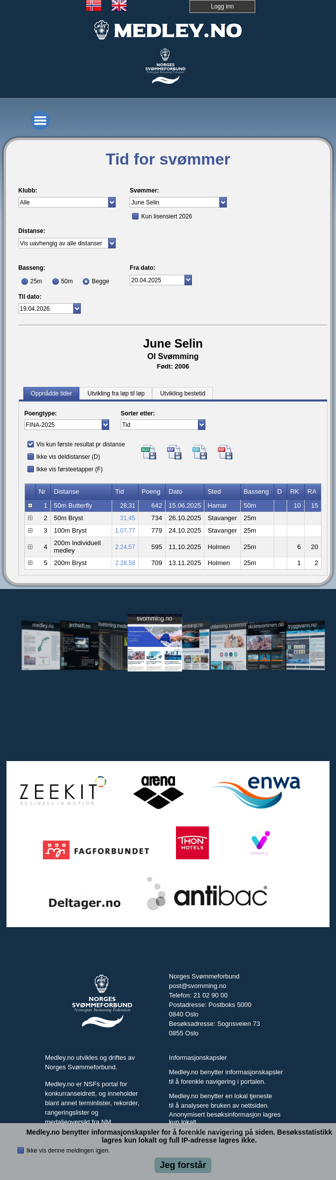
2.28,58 (125, 563)
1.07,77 (125, 530)
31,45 (127, 518)
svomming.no (154, 618)
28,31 (127, 505)
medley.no (42, 625)
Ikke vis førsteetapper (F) (69, 469)
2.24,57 (125, 547)
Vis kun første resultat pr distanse (80, 444)
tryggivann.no (302, 625)
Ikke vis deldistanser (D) (68, 456)
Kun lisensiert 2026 (166, 216)
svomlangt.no (191, 625)
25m (36, 281)
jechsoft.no (80, 625)
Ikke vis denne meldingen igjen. (68, 1150)
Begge (100, 281)
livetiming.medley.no (117, 625)
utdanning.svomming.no (229, 624)
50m (67, 281)
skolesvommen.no (266, 625)
